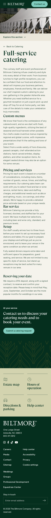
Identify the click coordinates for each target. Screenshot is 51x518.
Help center (29, 449)
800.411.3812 (9, 436)
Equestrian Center (12, 487)
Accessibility (29, 454)
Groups (6, 476)
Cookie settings (30, 465)
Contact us (39, 4)
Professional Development (16, 482)
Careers (7, 449)
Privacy (26, 459)
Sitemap (7, 465)
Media (6, 454)
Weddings (8, 471)
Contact (7, 459)
